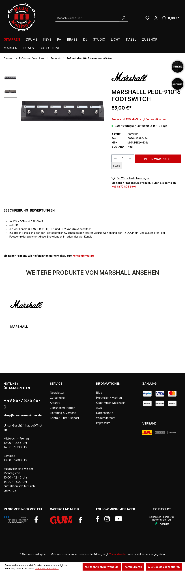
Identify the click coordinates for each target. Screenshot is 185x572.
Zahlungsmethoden (62, 408)
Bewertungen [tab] (42, 210)
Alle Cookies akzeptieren (164, 566)
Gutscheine (57, 397)
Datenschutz (104, 413)
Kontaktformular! (83, 255)
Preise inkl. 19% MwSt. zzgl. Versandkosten (138, 119)
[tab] (16, 210)
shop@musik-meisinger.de (23, 415)
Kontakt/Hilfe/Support (64, 418)
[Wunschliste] (147, 18)
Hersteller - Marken (109, 397)
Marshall (19, 327)
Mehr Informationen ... (47, 568)
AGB (99, 408)
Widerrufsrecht (105, 418)
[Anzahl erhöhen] (130, 158)
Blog (99, 392)
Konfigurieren (133, 566)
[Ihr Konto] (156, 18)
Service (56, 383)
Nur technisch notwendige (102, 566)
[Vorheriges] (23, 111)
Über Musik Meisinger (110, 402)
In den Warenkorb (158, 159)
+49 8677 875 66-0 (123, 186)
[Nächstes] (101, 111)
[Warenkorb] (170, 18)
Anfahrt (55, 402)
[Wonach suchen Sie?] (87, 18)
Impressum (103, 423)
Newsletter (57, 392)
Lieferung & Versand (63, 413)
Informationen (108, 383)
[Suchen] (123, 18)
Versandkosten (118, 554)
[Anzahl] (123, 158)
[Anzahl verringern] (115, 158)
